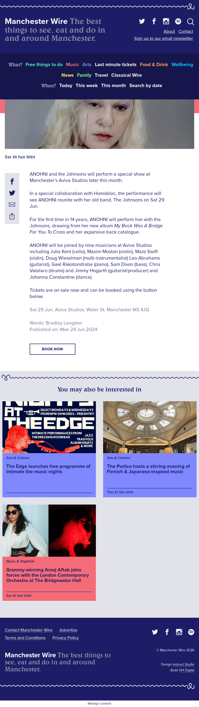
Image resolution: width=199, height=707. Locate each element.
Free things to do (44, 65)
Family (84, 75)
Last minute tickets (116, 65)
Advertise (68, 630)
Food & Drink (154, 65)
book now (52, 349)
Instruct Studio (183, 664)
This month (113, 86)
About (169, 31)
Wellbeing (182, 65)
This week (87, 86)
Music (72, 65)
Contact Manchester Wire (29, 630)
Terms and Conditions (25, 637)
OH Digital (186, 670)
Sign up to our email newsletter (163, 38)
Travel (101, 75)
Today (65, 86)
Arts (87, 65)
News (67, 75)
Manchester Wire (36, 21)
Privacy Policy (66, 637)
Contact (186, 31)
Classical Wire (126, 75)
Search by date (145, 86)
